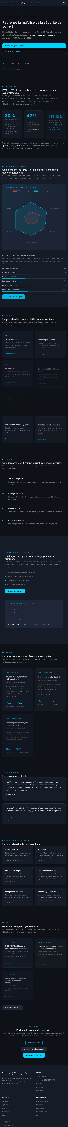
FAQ (37, 1115)
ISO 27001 (39, 1087)
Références (5, 1108)
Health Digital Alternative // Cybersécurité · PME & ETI (21, 3)
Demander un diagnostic (34, 1055)
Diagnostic (5, 1115)
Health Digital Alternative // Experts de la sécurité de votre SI (16, 1074)
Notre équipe (6, 1112)
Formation (39, 1090)
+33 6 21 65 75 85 (34, 1043)
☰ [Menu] (64, 3)
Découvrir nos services (13, 52)
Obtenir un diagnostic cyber (14, 46)
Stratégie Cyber (41, 1076)
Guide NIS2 (39, 1105)
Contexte (5, 1101)
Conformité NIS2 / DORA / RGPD (46, 1080)
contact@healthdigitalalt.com (34, 1049)
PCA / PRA (39, 1083)
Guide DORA (40, 1108)
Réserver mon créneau (14, 591)
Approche (5, 1105)
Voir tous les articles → (12, 1008)
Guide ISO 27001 (41, 1112)
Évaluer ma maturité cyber (13, 297)
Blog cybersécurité (42, 1101)
